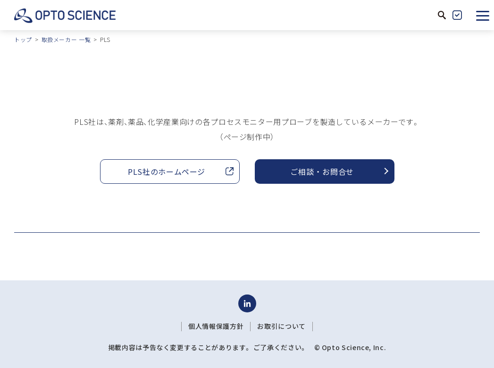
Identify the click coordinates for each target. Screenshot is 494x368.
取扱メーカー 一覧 (66, 39)
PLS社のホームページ (166, 171)
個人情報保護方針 (215, 326)
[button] (482, 15)
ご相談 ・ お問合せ (321, 171)
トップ (23, 39)
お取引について (281, 326)
